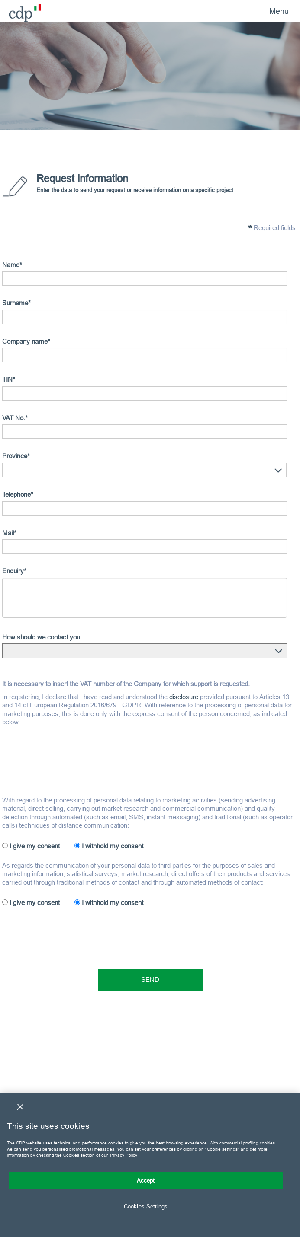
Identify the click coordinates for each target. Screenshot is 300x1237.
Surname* (16, 303)
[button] (278, 470)
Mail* (9, 533)
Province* (16, 456)
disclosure (184, 696)
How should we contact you (41, 637)
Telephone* (17, 494)
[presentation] (68, 935)
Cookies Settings (146, 1206)
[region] (150, 1165)
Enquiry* (14, 571)
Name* (12, 264)
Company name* (26, 341)
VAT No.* (15, 418)
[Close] (20, 1106)
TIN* (8, 379)
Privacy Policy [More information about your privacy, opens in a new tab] (123, 1155)
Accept (146, 1180)
